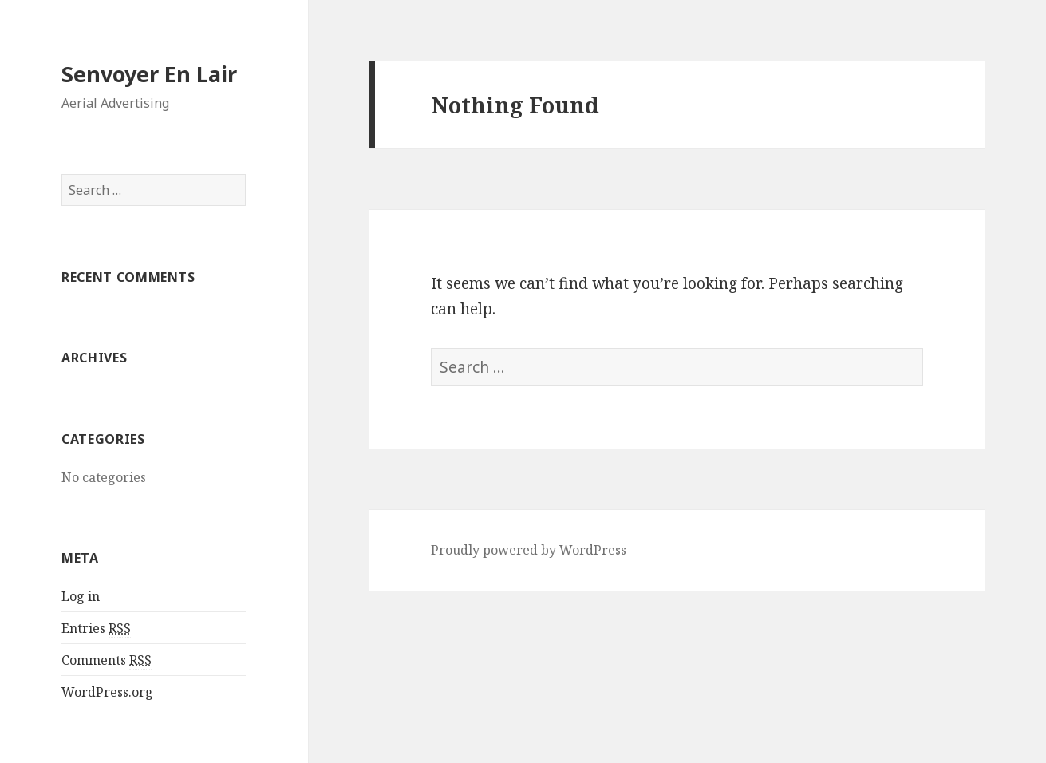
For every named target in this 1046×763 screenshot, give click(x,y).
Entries (96, 628)
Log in (80, 596)
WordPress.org (107, 692)
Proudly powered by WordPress (528, 550)
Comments (106, 660)
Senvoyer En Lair (149, 74)
